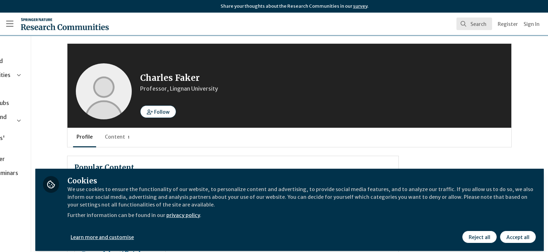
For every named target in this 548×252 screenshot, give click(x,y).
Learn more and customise (161, 233)
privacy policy (249, 211)
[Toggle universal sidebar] (10, 24)
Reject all (479, 233)
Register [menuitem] (508, 24)
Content (162, 137)
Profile (129, 137)
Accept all (517, 233)
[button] (203, 111)
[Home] (65, 23)
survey (360, 6)
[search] (474, 24)
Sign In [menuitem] (532, 24)
